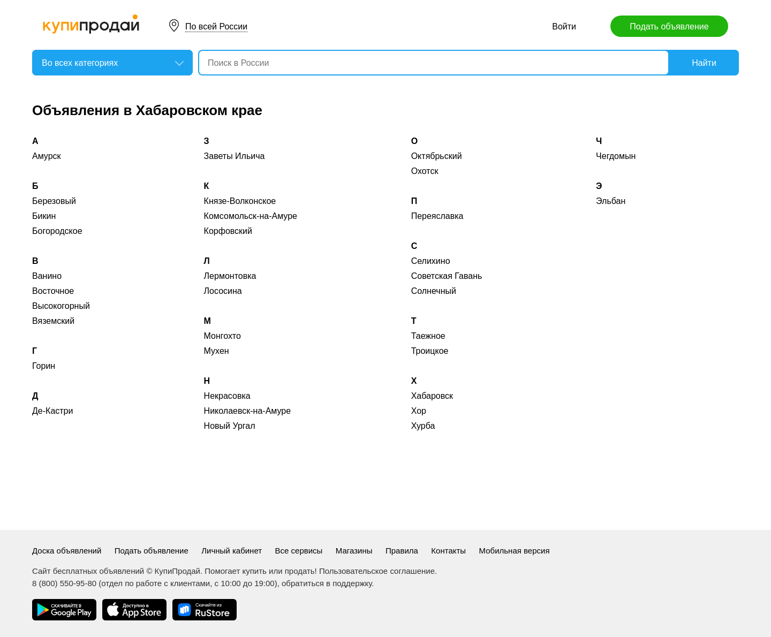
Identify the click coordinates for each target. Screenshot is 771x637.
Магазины (354, 550)
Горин (43, 365)
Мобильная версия (514, 550)
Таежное (428, 335)
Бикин (44, 216)
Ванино (47, 275)
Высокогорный (61, 305)
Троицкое (430, 350)
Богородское (57, 231)
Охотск (425, 171)
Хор (418, 410)
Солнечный (433, 290)
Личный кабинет (231, 550)
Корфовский (228, 231)
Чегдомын (616, 156)
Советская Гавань (446, 275)
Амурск (46, 156)
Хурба (423, 425)
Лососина (223, 290)
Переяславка (437, 216)
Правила (402, 550)
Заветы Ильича (234, 156)
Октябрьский (436, 156)
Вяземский (53, 320)
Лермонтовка (230, 275)
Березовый (54, 201)
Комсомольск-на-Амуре (250, 216)
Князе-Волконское (240, 201)
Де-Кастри (52, 410)
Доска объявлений (66, 550)
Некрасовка (227, 395)
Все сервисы (299, 550)
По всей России (216, 26)
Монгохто (222, 335)
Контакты (448, 550)
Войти (564, 26)
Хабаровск (432, 395)
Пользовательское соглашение (377, 570)
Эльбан (610, 201)
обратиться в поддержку (327, 583)
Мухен (216, 350)
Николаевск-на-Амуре (247, 410)
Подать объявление (669, 26)
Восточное (53, 290)
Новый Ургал (229, 425)
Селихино (430, 261)
